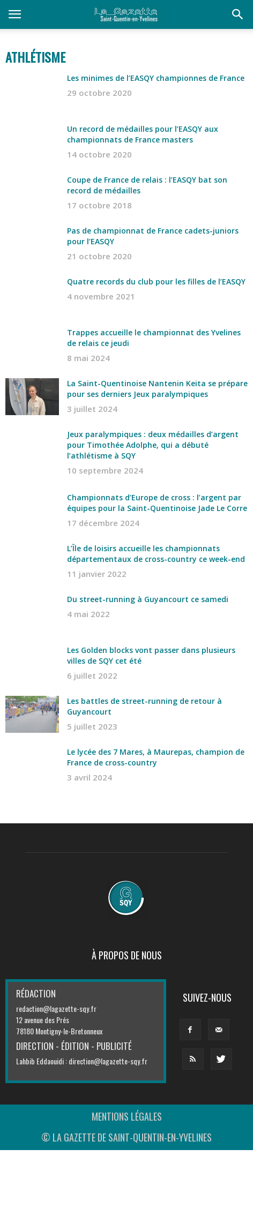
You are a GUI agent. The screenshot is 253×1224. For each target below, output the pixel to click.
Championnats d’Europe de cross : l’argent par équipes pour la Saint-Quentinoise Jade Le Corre (157, 502)
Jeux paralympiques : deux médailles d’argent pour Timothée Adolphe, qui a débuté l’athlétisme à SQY (153, 445)
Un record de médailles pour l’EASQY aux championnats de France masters (142, 134)
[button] (238, 14)
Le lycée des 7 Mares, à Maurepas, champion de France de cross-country (155, 757)
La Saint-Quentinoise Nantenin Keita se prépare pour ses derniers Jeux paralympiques (157, 388)
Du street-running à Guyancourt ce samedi (147, 599)
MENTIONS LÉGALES (127, 1116)
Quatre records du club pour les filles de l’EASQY (156, 281)
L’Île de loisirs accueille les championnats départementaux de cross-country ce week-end (156, 553)
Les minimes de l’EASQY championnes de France (155, 78)
